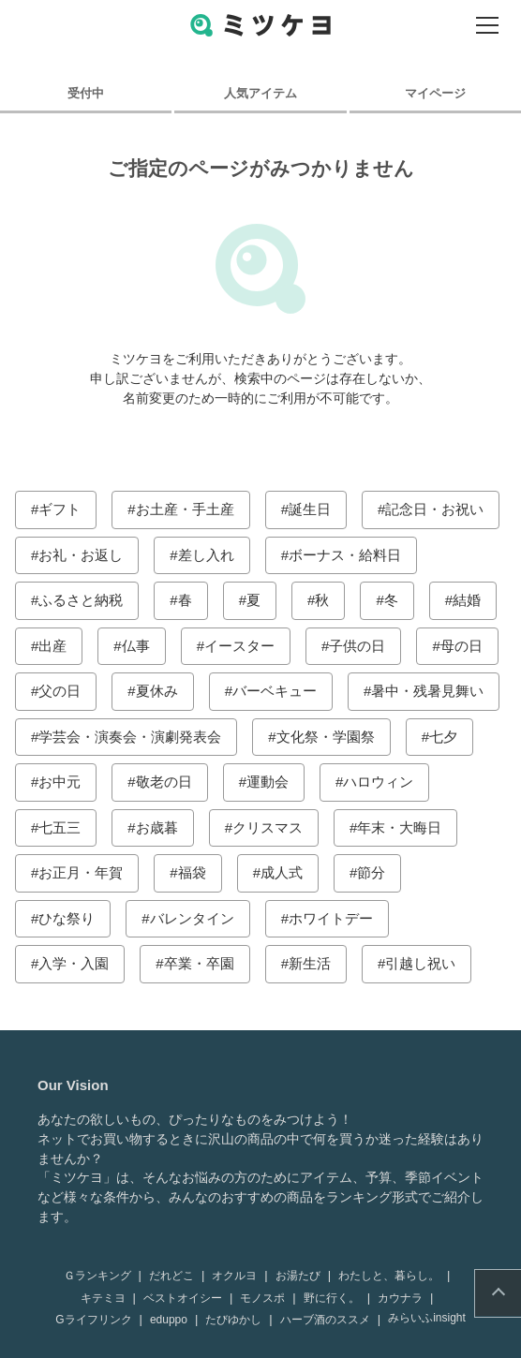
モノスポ (262, 1298)
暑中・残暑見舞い (427, 691)
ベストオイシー (182, 1298)
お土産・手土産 (185, 509)
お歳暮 (157, 827)
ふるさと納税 (80, 600)
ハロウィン (378, 782)
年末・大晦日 (399, 827)
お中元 (59, 782)
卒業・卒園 (199, 963)
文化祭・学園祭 (325, 737)
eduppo (168, 1319)
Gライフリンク (93, 1319)
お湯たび (297, 1275)
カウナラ (400, 1298)
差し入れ (206, 555)
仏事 (136, 646)
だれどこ (171, 1275)
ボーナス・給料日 (345, 555)
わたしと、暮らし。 (388, 1275)
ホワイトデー (331, 918)
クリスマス (267, 827)
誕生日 (310, 509)
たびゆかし (233, 1319)
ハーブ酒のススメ (325, 1319)
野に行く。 (332, 1298)
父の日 (59, 691)
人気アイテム (260, 93)
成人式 (281, 872)
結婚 (467, 600)
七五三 (59, 827)
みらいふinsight (427, 1317)
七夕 (443, 737)
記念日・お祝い (434, 509)
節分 (371, 872)
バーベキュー (274, 691)
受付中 (85, 93)
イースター (239, 646)
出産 (52, 646)
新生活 (310, 963)
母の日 (461, 646)
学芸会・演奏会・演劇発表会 (129, 737)
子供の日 (357, 646)
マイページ (435, 93)
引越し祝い (420, 963)
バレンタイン (192, 918)
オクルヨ (234, 1275)
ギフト (59, 509)
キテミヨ (103, 1298)
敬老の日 (164, 782)
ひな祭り (66, 918)
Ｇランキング (97, 1275)
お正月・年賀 (80, 872)
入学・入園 (73, 963)
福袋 (192, 872)
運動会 (267, 782)
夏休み (157, 691)
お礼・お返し (80, 555)
